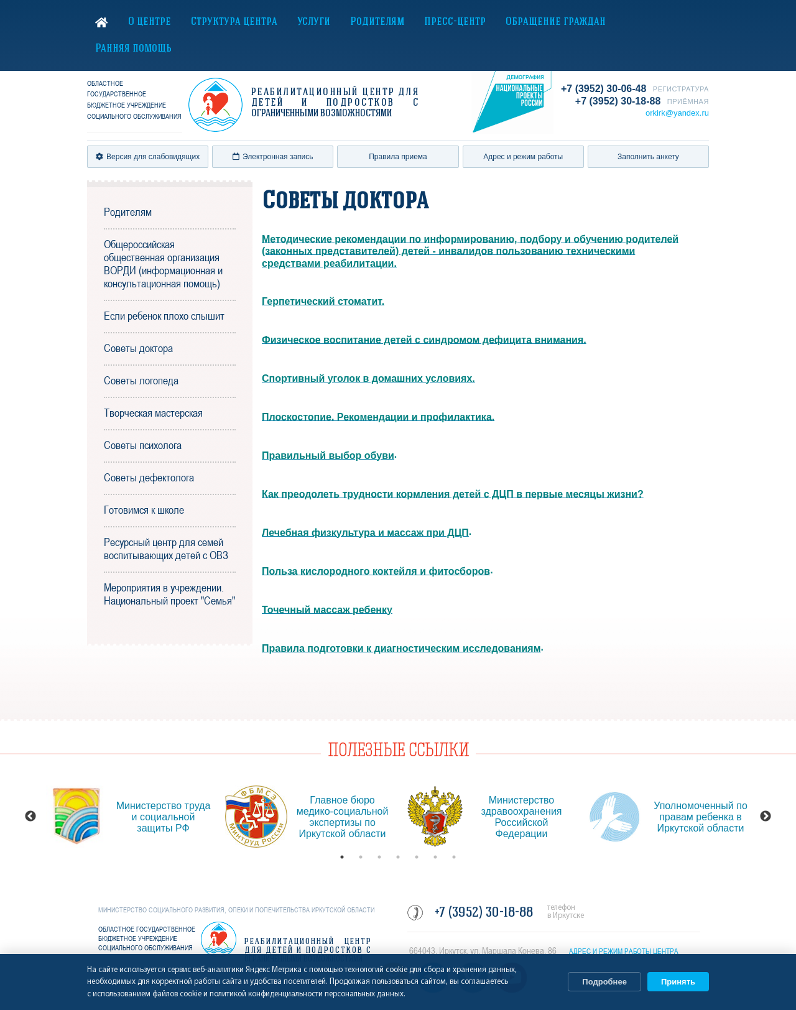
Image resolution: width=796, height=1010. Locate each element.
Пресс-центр (455, 22)
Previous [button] (30, 816)
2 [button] (360, 857)
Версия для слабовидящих (148, 156)
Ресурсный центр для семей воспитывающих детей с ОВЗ (166, 548)
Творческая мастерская (153, 412)
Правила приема (398, 156)
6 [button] (435, 857)
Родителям (377, 22)
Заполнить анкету (648, 156)
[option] (129, 816)
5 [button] (416, 857)
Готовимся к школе (144, 509)
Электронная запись (273, 156)
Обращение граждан (556, 22)
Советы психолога (143, 445)
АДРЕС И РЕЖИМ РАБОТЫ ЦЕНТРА (623, 951)
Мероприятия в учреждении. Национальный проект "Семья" (169, 594)
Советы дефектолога (149, 477)
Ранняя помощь (133, 49)
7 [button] (454, 857)
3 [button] (379, 857)
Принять (678, 981)
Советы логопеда (141, 380)
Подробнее (604, 981)
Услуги (313, 22)
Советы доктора (138, 347)
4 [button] (398, 857)
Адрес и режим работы (523, 156)
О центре (149, 22)
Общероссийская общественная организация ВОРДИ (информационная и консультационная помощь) (163, 264)
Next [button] (765, 816)
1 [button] (342, 857)
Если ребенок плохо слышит (164, 315)
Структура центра (234, 22)
